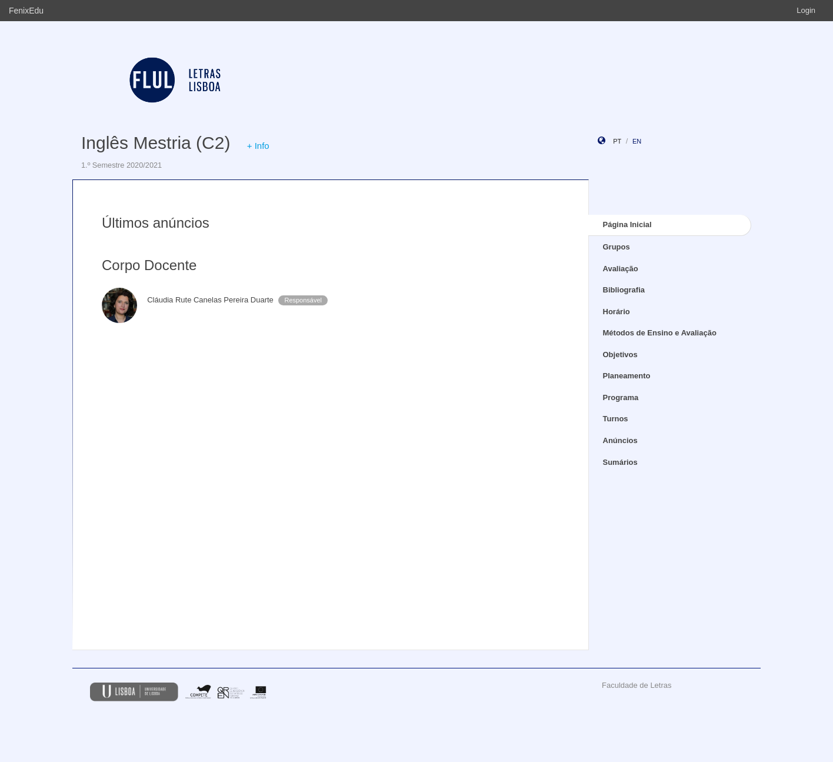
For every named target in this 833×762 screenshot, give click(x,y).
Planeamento (627, 375)
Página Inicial (627, 224)
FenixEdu (26, 10)
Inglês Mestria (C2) (155, 142)
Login (806, 10)
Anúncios (620, 440)
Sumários (620, 462)
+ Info (258, 146)
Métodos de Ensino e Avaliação (660, 332)
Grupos (616, 246)
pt (617, 141)
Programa (621, 397)
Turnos (615, 418)
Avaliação (620, 268)
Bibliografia (624, 289)
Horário (616, 311)
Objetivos (620, 354)
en (636, 141)
